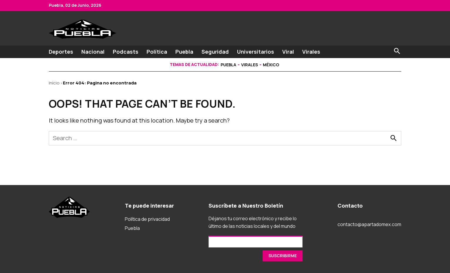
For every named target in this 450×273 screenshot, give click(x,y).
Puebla (184, 51)
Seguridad (215, 51)
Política (157, 51)
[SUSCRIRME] (283, 255)
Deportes (61, 51)
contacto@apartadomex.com (369, 224)
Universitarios (255, 51)
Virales (311, 51)
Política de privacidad (147, 219)
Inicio (54, 83)
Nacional (93, 51)
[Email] (256, 241)
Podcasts (125, 51)
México (271, 64)
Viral (288, 51)
